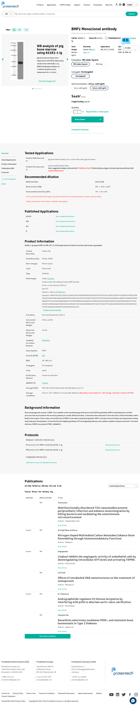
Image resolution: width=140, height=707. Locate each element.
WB (19, 30)
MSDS (3, 184)
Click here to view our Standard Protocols (41, 462)
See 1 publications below (65, 216)
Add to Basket (80, 119)
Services (87, 5)
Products (40, 5)
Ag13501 (50, 278)
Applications (51, 5)
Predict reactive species (52, 310)
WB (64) (45, 486)
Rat (39, 492)
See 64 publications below (65, 221)
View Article (62, 525)
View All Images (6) (46, 81)
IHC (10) (52, 486)
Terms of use (31, 693)
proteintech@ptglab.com (10, 680)
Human (28, 492)
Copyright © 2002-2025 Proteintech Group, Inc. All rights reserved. (53, 701)
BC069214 (61, 292)
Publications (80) (7, 168)
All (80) (28, 486)
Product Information (9, 164)
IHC (26, 30)
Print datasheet (8, 179)
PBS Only (99, 64)
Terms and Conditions (47, 693)
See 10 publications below (65, 226)
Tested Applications (8, 160)
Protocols (5, 172)
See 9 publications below (65, 231)
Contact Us (5, 693)
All (14, 30)
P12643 (45, 383)
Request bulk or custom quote (97, 112)
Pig (51, 492)
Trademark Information (66, 693)
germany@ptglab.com (79, 680)
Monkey (45, 492)
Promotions (97, 5)
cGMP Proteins (65, 5)
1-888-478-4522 (7, 677)
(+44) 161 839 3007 (43, 677)
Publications (113, 38)
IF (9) (59, 486)
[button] (133, 700)
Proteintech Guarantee (80, 130)
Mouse (34, 492)
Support (77, 5)
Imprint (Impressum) (85, 693)
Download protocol (112, 445)
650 (43, 356)
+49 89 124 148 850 (79, 677)
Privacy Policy (18, 693)
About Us (108, 5)
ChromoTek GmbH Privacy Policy (13, 701)
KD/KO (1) (36, 486)
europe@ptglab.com (44, 680)
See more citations (47, 636)
